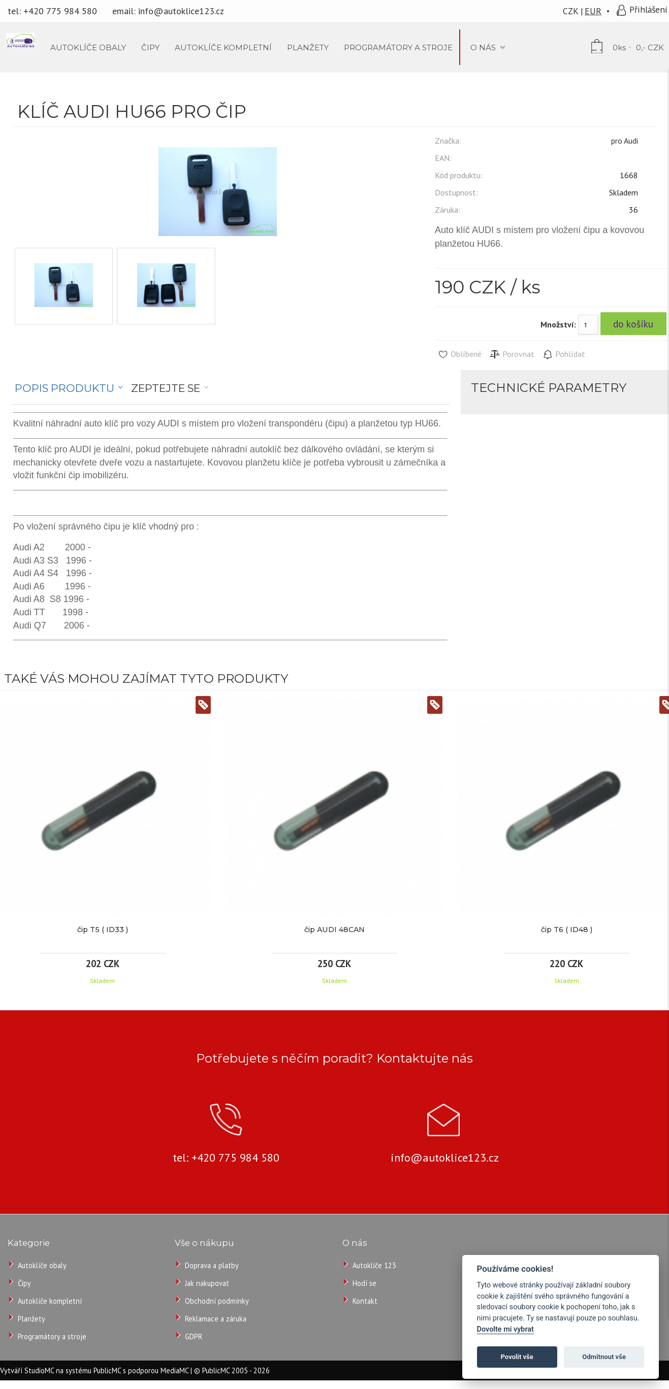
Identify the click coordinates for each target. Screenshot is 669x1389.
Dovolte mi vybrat (505, 1329)
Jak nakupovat (207, 1283)
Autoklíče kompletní (50, 1301)
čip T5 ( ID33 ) (102, 929)
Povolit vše (517, 1357)
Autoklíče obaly (42, 1265)
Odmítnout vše (604, 1357)
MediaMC (174, 1370)
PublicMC (107, 1370)
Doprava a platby (212, 1265)
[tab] (69, 388)
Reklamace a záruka (215, 1319)
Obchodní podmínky (217, 1301)
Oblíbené (459, 354)
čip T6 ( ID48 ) (566, 929)
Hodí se (364, 1283)
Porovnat (511, 354)
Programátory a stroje (52, 1336)
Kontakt (365, 1301)
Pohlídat (563, 354)
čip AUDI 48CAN (334, 929)
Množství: (558, 324)
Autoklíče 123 (374, 1265)
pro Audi (624, 141)
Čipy (24, 1283)
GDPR (193, 1336)
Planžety (31, 1319)
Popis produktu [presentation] (64, 388)
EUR (593, 11)
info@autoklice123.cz (181, 11)
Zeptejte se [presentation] (165, 388)
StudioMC (39, 1370)
